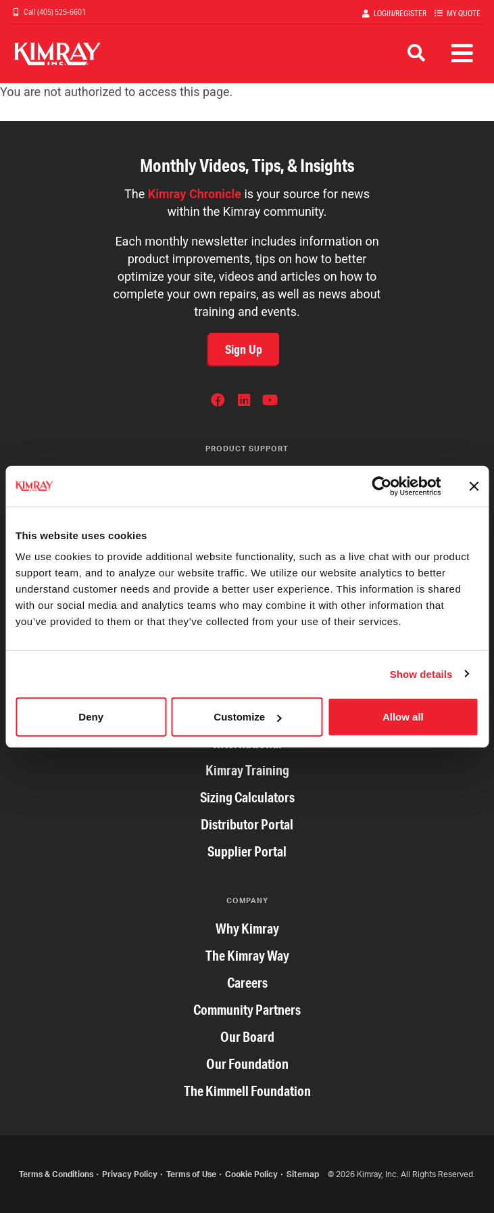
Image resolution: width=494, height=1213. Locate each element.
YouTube (270, 402)
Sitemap (303, 1174)
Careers (247, 982)
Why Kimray (247, 928)
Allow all (403, 717)
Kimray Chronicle (194, 194)
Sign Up (244, 349)
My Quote (463, 13)
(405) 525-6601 (61, 12)
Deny (90, 717)
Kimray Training (247, 770)
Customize (247, 717)
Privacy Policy (129, 1174)
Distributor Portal (247, 824)
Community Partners (247, 1009)
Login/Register (400, 13)
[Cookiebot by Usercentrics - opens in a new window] (381, 486)
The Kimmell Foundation (247, 1090)
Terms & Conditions (56, 1174)
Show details (421, 673)
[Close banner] (473, 485)
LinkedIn (244, 402)
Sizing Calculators (247, 797)
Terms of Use (191, 1174)
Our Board (247, 1036)
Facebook (217, 402)
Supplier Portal (247, 851)
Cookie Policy (251, 1174)
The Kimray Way (247, 955)
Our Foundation (247, 1063)
